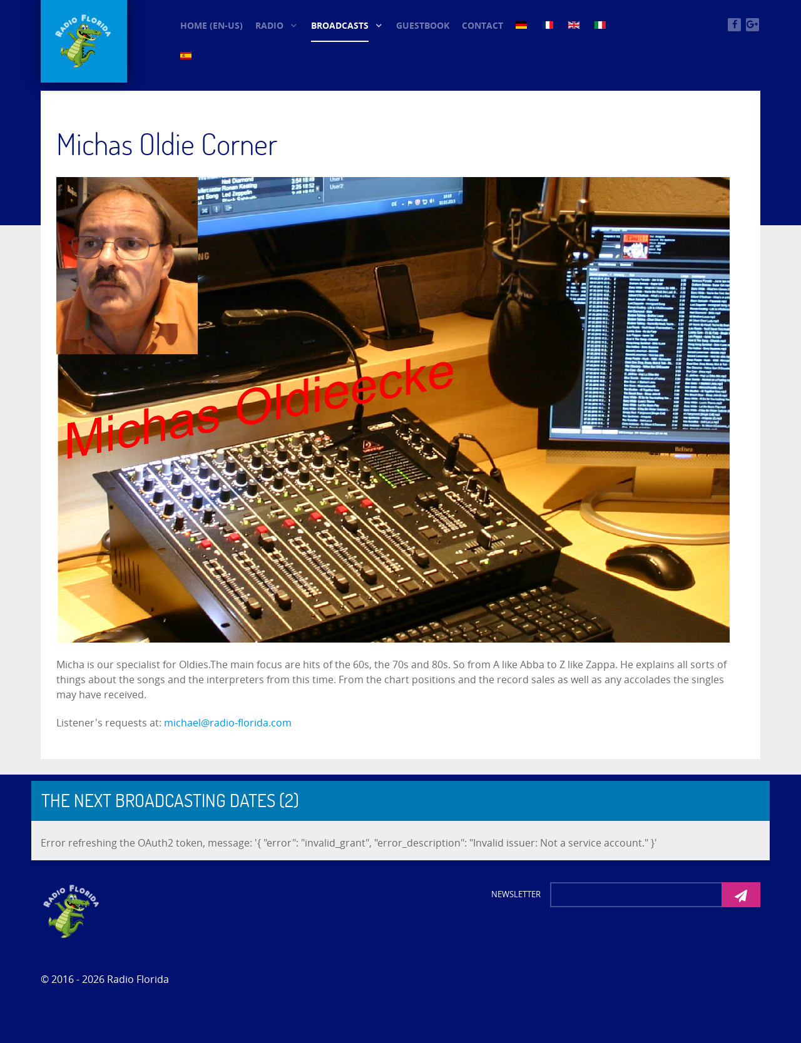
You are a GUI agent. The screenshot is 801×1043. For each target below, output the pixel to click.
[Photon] (72, 910)
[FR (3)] (549, 24)
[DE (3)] (522, 24)
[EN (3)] (575, 24)
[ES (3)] (187, 55)
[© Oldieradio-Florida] (84, 41)
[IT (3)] (601, 24)
